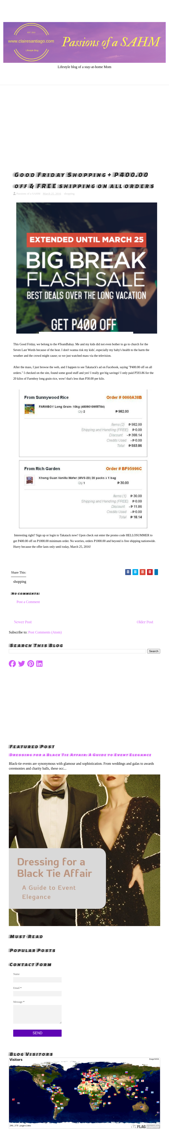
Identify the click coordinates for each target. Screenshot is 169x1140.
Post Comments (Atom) (45, 632)
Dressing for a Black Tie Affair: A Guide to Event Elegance (80, 754)
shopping (69, 193)
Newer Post (23, 622)
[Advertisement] (84, 127)
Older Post (145, 622)
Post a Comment (28, 602)
